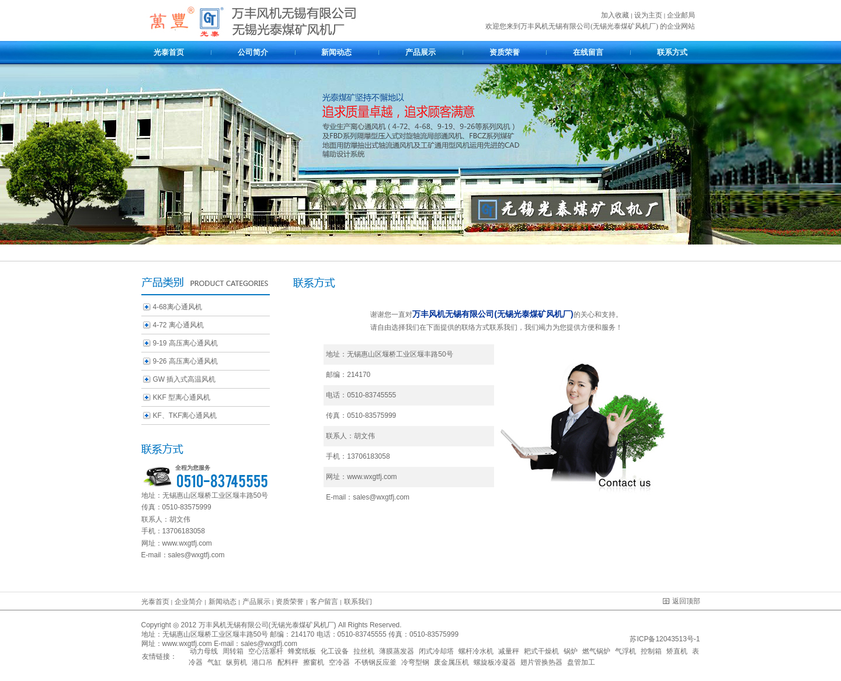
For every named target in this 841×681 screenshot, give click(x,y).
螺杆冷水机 (476, 651)
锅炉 (571, 651)
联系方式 (672, 52)
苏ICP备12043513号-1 (664, 639)
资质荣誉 (504, 52)
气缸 (214, 662)
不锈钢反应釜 (376, 662)
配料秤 (287, 662)
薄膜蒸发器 (396, 651)
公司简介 (253, 52)
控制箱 (651, 651)
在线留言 (588, 52)
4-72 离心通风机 (178, 325)
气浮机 (625, 651)
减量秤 (508, 651)
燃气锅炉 (596, 651)
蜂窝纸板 (302, 651)
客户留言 (324, 602)
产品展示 (420, 52)
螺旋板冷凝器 (495, 662)
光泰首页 (169, 52)
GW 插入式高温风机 (184, 379)
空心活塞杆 (265, 651)
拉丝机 (363, 651)
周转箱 (233, 651)
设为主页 (648, 15)
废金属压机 (451, 662)
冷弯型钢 (415, 662)
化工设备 (335, 651)
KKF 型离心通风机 (182, 397)
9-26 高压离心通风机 (185, 361)
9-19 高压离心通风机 (185, 343)
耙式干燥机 (541, 651)
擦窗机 (313, 662)
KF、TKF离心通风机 (185, 415)
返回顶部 (681, 601)
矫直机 (676, 651)
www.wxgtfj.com (187, 543)
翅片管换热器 (541, 662)
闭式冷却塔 (436, 651)
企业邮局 (681, 15)
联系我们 (358, 602)
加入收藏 (615, 15)
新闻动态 (336, 52)
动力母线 (204, 651)
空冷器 (339, 662)
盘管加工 (581, 662)
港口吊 (262, 662)
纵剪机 (236, 662)
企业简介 (189, 602)
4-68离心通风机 (177, 307)
